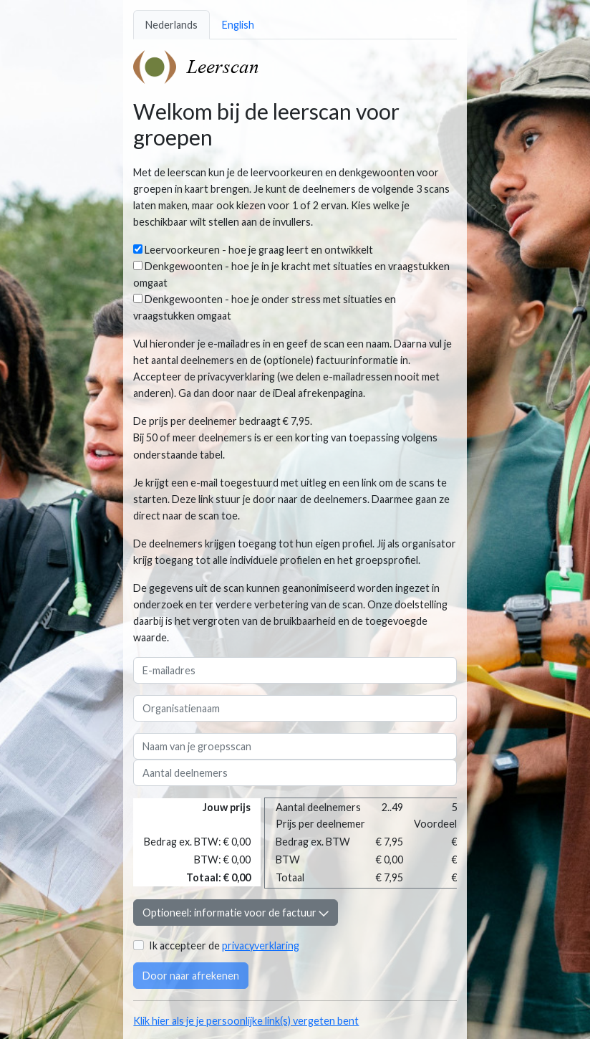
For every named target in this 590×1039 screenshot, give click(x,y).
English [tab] (238, 25)
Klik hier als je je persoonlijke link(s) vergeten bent (246, 1021)
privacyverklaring (260, 945)
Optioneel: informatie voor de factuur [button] (235, 912)
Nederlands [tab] (171, 25)
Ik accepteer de (224, 945)
